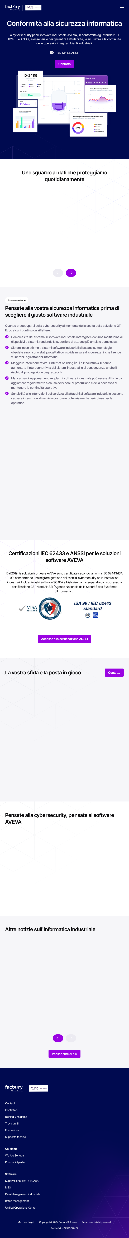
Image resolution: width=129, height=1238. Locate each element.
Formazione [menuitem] (12, 1130)
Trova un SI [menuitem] (11, 1123)
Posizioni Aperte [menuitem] (15, 1162)
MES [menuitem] (8, 1187)
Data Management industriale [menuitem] (22, 1194)
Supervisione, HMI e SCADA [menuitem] (22, 1180)
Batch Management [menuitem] (17, 1201)
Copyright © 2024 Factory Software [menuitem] (58, 1222)
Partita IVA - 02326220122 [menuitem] (64, 1228)
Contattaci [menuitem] (11, 1110)
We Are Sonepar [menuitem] (15, 1155)
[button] (122, 8)
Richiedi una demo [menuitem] (16, 1116)
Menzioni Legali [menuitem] (26, 1222)
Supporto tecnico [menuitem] (15, 1137)
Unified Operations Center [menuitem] (20, 1207)
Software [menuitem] (11, 1174)
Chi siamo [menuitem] (11, 1148)
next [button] (71, 273)
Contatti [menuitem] (10, 1103)
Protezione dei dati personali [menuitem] (96, 1222)
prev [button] (58, 273)
